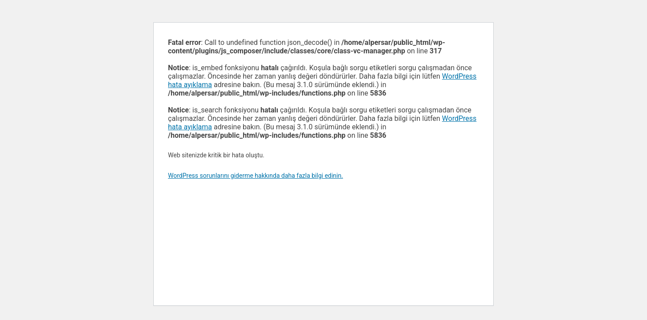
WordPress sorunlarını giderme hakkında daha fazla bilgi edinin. (255, 175)
